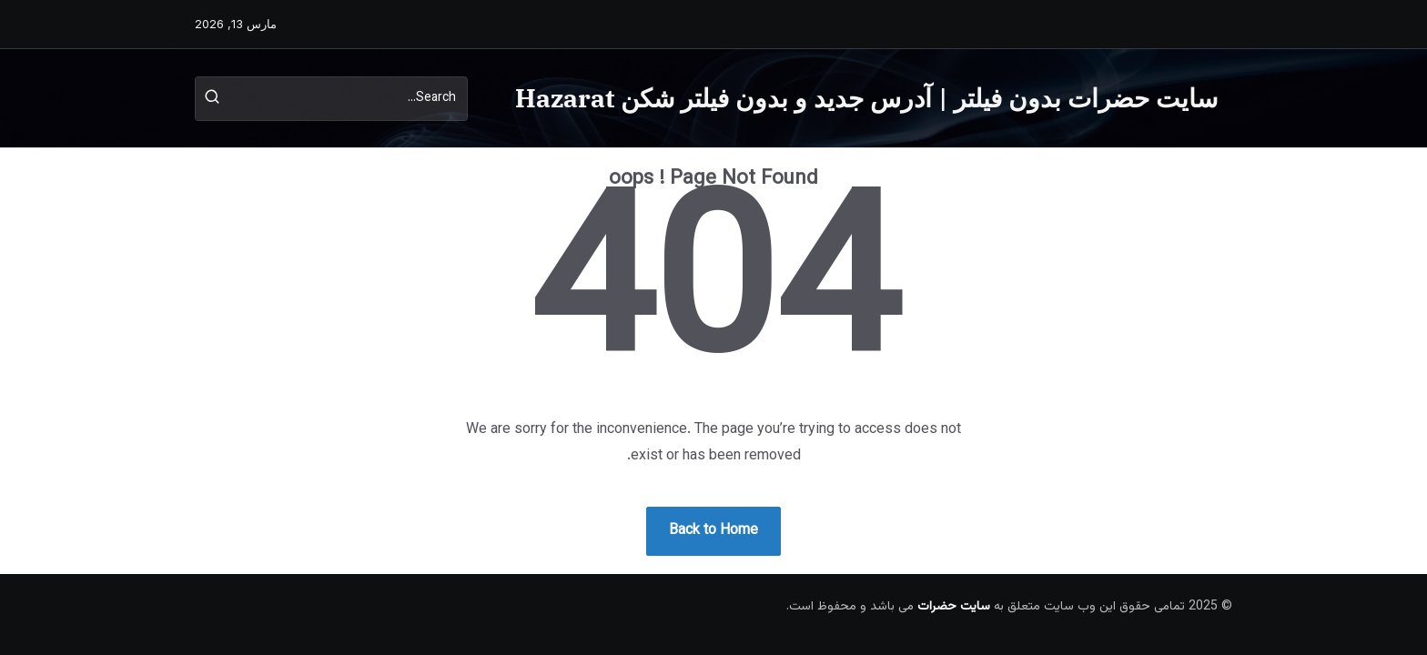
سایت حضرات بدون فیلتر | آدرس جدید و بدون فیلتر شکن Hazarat (866, 98)
